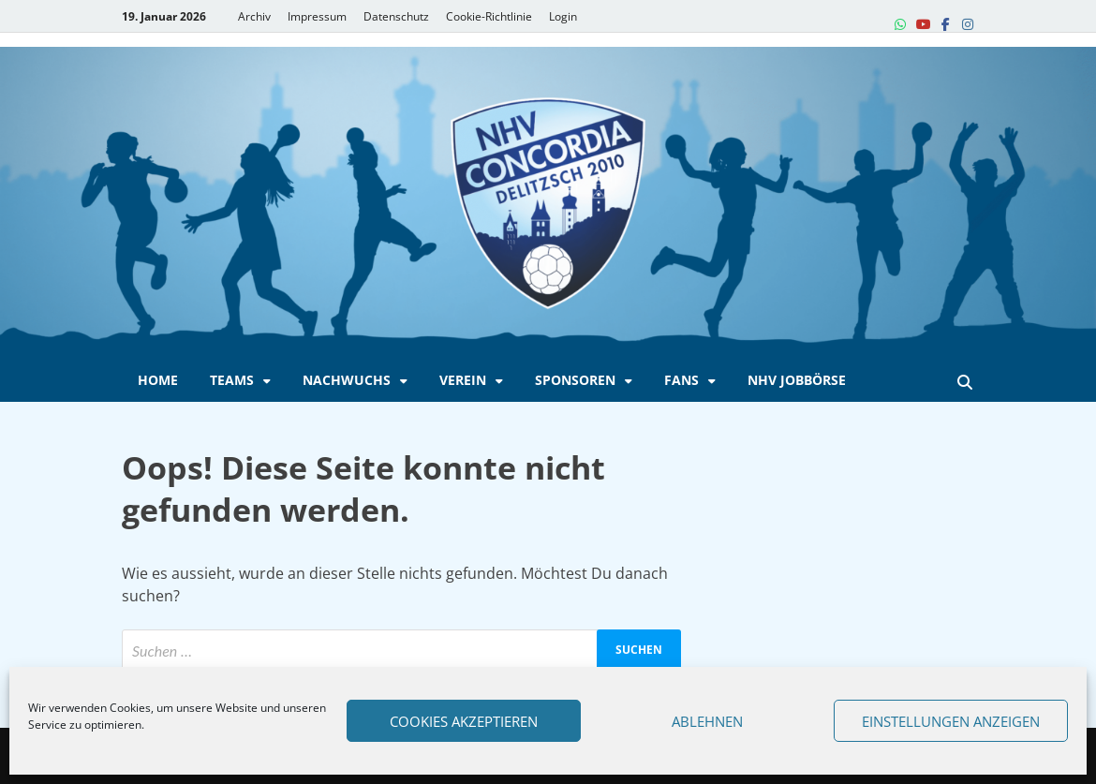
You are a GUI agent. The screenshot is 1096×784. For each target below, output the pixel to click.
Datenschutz (396, 16)
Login (563, 16)
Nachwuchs (347, 380)
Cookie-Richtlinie (489, 16)
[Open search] (965, 383)
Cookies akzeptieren (464, 721)
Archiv (254, 16)
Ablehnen (707, 721)
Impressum (317, 16)
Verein (462, 380)
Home (158, 380)
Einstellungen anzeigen (951, 721)
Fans (681, 380)
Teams (232, 380)
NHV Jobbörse (797, 380)
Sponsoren (575, 380)
